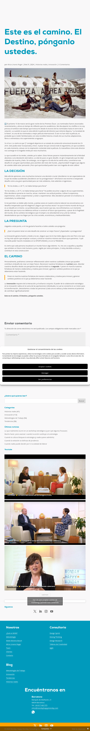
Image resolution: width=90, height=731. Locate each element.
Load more (45, 595)
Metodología (11, 637)
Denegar (45, 373)
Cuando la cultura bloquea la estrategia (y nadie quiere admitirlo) (29, 437)
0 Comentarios (64, 64)
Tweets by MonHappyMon (45, 601)
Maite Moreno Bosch (14, 641)
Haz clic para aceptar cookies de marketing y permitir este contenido (45, 601)
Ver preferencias (45, 379)
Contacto (9, 655)
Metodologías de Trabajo (13, 418)
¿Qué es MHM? (11, 633)
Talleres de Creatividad (58, 644)
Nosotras (12, 627)
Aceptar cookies (45, 366)
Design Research (56, 641)
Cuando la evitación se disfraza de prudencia (21, 440)
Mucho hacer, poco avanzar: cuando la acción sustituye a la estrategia (31, 434)
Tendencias (8, 421)
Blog (9, 665)
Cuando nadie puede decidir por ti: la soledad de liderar (25, 444)
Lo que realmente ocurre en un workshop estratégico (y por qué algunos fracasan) (35, 431)
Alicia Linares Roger (15, 64)
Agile (51, 648)
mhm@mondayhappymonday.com (45, 708)
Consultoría (58, 627)
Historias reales (42, 64)
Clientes (9, 652)
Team (8, 648)
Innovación (52, 64)
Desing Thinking (56, 637)
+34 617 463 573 (41, 705)
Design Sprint (55, 633)
